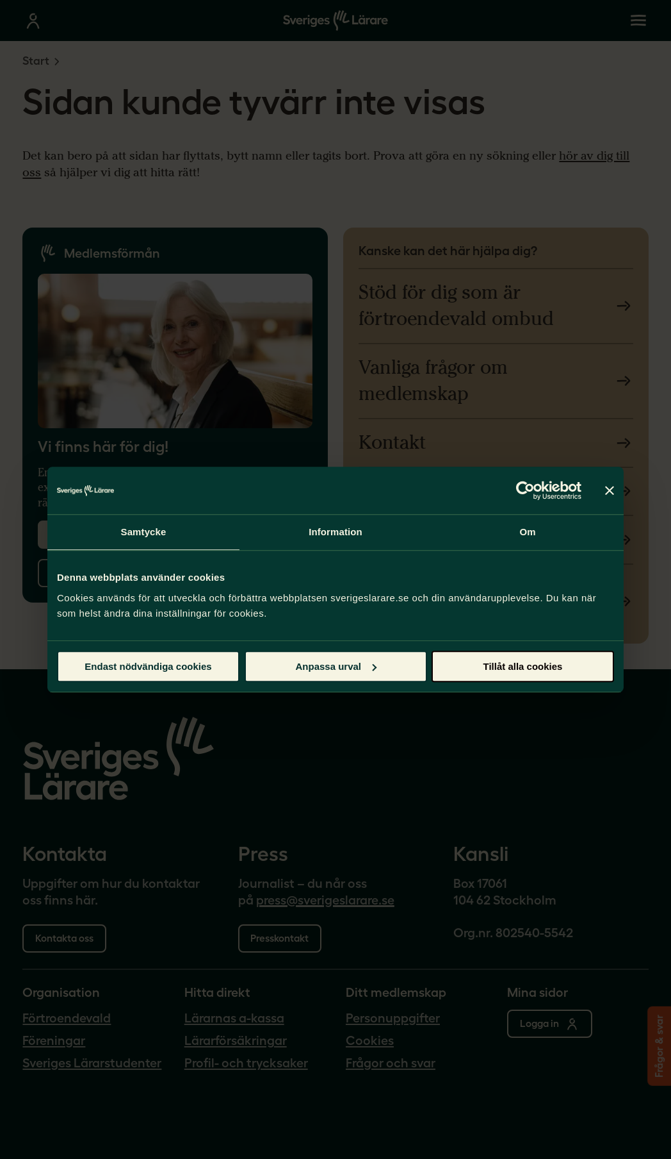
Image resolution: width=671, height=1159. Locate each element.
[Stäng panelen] (609, 490)
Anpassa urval (335, 666)
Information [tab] (335, 531)
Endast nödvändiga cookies (148, 666)
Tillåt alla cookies (523, 666)
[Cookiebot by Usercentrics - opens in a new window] (525, 490)
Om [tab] (527, 531)
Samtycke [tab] (143, 531)
